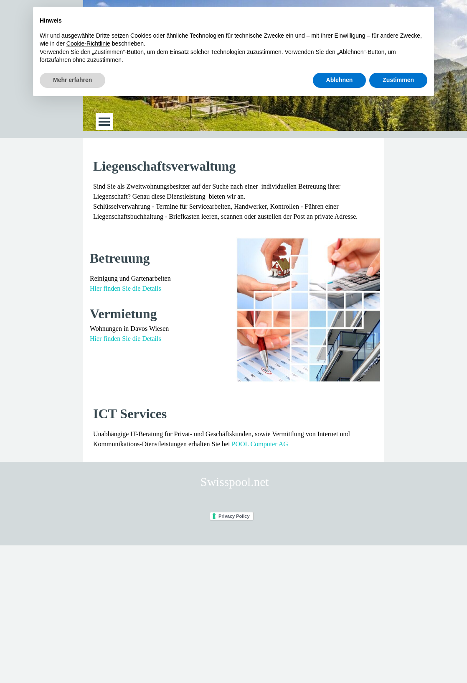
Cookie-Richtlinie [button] (88, 43)
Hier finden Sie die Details (125, 288)
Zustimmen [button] (398, 80)
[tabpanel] (233, 189)
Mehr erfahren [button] (72, 80)
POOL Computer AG (260, 444)
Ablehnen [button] (339, 80)
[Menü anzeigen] (104, 121)
